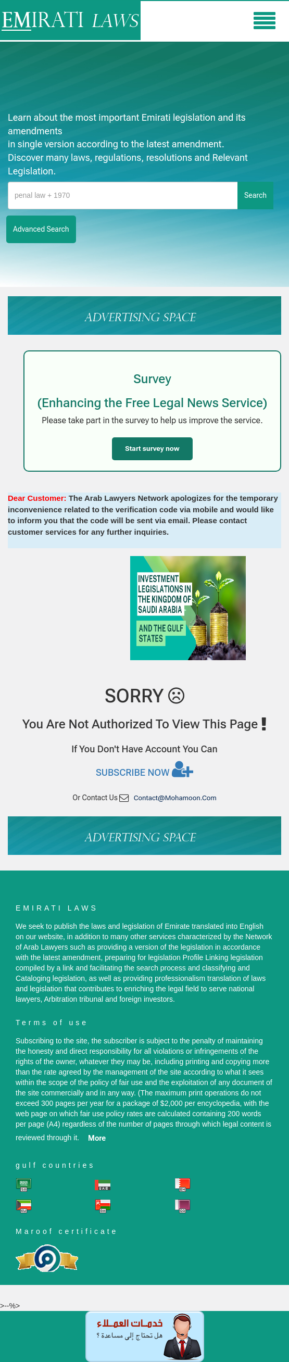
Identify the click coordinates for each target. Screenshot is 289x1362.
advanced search (41, 229)
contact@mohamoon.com (175, 798)
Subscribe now (144, 769)
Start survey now (152, 448)
